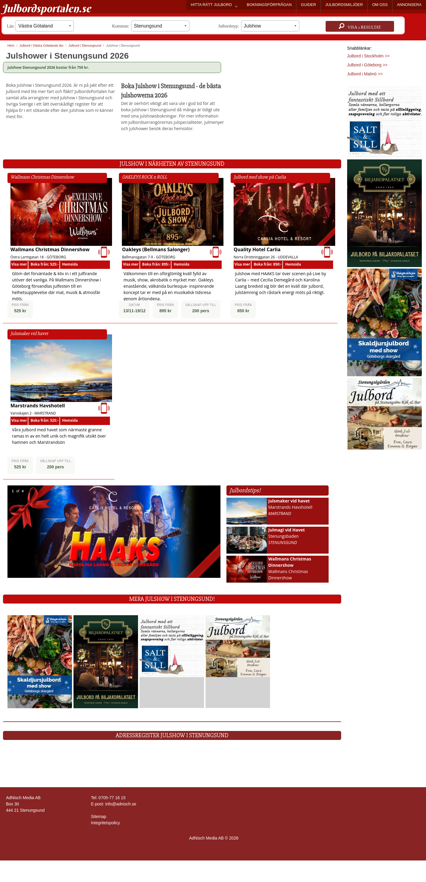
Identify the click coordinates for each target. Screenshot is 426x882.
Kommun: (150, 25)
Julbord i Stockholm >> (368, 56)
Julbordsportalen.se (46, 8)
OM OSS (380, 4)
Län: (40, 25)
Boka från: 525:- (45, 264)
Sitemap (98, 816)
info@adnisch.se (120, 804)
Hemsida (70, 264)
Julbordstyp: (258, 25)
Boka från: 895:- (156, 264)
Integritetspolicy (105, 822)
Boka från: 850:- (268, 264)
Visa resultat (360, 26)
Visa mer (19, 264)
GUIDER (308, 4)
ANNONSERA (409, 4)
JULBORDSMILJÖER (344, 4)
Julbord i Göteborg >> (367, 65)
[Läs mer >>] (39, 661)
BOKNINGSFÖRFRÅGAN (269, 4)
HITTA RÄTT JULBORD (211, 4)
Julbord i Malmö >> (365, 73)
